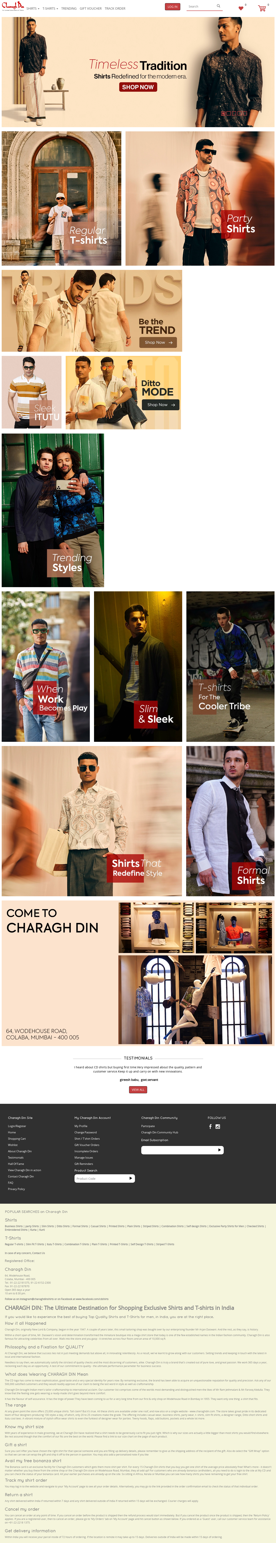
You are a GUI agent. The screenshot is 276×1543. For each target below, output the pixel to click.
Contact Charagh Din (21, 1176)
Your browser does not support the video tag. (217, 285)
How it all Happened (25, 1323)
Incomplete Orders (86, 1151)
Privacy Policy (16, 1189)
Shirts (32, 8)
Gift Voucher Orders (87, 1145)
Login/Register (17, 1126)
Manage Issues (84, 1157)
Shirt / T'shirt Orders (87, 1139)
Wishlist (13, 1145)
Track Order (115, 8)
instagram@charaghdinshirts (37, 1299)
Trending (69, 8)
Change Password (86, 1132)
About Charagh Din (20, 1151)
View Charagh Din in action (24, 1170)
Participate (148, 1126)
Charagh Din (18, 1269)
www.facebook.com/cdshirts (92, 1299)
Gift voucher (91, 8)
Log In (173, 7)
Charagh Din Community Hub (159, 1132)
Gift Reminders (84, 1164)
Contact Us (38, 1253)
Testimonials (16, 1157)
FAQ (10, 1183)
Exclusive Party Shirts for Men (226, 1226)
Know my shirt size (24, 1426)
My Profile (81, 1126)
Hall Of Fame (16, 1164)
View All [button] (138, 1090)
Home (12, 1132)
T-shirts (50, 8)
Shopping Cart (17, 1139)
